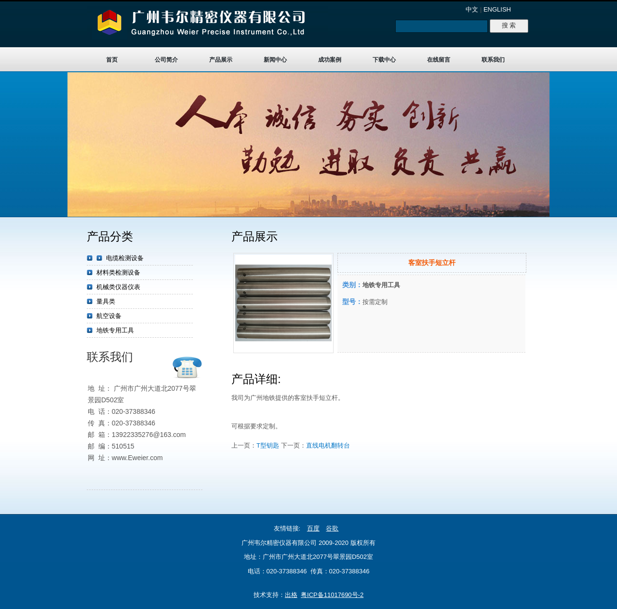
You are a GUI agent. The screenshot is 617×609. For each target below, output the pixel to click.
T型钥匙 (267, 445)
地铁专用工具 (115, 330)
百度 (313, 528)
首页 (112, 59)
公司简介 (166, 59)
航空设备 (108, 315)
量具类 (105, 301)
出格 (291, 594)
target (308, 144)
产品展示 (220, 59)
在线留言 (438, 59)
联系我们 (493, 59)
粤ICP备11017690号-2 (332, 594)
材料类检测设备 (118, 272)
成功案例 (329, 59)
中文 (472, 9)
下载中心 (384, 59)
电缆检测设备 (125, 258)
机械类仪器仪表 (118, 287)
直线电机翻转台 (328, 445)
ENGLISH (497, 9)
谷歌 (332, 528)
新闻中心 (275, 59)
